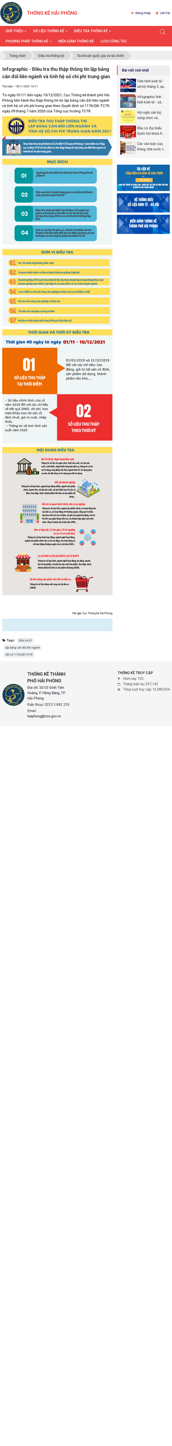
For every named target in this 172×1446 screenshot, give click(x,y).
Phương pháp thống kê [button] (29, 42)
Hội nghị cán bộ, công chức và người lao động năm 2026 (149, 115)
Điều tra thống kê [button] (92, 32)
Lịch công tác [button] (114, 41)
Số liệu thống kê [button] (50, 32)
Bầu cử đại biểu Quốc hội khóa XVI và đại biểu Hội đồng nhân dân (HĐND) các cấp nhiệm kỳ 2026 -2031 (151, 131)
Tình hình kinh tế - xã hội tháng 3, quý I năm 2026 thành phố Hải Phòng (151, 84)
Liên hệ (162, 13)
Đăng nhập (141, 13)
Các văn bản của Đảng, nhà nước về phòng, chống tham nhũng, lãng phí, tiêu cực (151, 147)
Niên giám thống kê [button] (76, 41)
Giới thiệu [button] (16, 32)
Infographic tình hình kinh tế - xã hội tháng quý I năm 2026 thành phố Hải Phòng (149, 100)
